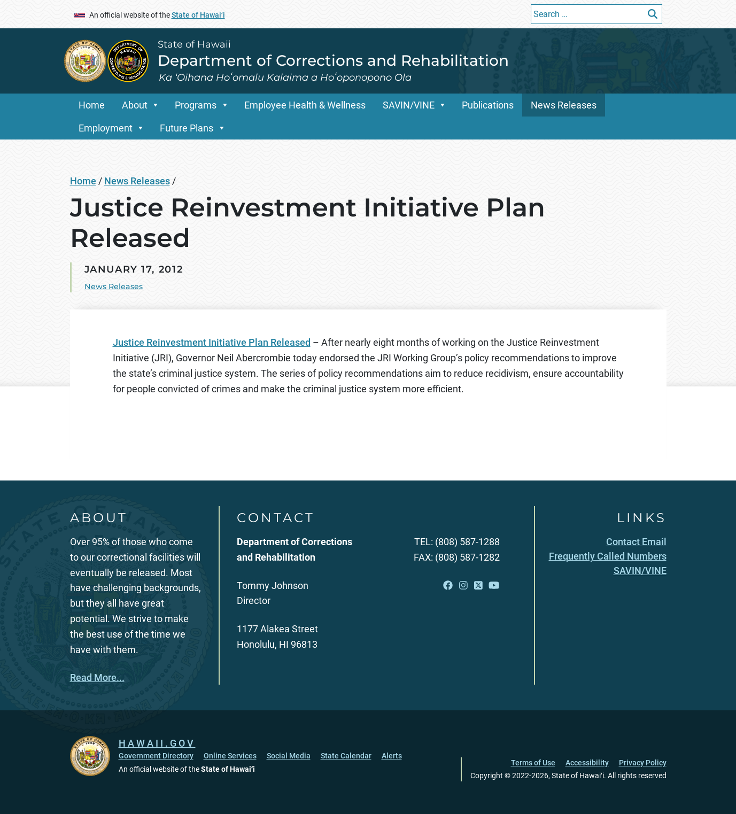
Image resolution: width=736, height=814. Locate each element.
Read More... (97, 677)
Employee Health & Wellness (305, 105)
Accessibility (587, 762)
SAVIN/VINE (409, 105)
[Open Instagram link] (463, 585)
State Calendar (346, 755)
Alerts (392, 755)
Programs (195, 105)
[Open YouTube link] (494, 585)
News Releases (563, 105)
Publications (488, 105)
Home (92, 105)
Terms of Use (533, 762)
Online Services (230, 755)
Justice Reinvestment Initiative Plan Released (212, 342)
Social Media (289, 755)
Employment (106, 128)
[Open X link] (478, 585)
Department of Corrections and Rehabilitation (333, 60)
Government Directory (156, 755)
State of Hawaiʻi (198, 15)
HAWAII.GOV (157, 743)
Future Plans (186, 128)
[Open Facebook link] (448, 585)
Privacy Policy (643, 762)
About (135, 105)
